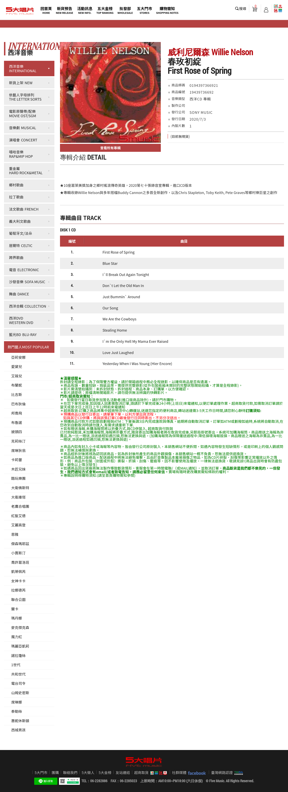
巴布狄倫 (18, 403)
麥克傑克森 (20, 627)
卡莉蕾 (16, 459)
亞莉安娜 (18, 357)
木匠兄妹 (18, 469)
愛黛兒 (16, 366)
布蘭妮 (16, 385)
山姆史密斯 (20, 692)
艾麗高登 (18, 524)
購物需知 (167, 10)
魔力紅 (16, 636)
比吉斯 (16, 394)
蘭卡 (14, 608)
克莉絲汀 (18, 441)
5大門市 (41, 772)
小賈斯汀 (18, 552)
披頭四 (16, 431)
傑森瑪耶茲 (20, 543)
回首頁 (46, 10)
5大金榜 (105, 772)
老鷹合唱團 (20, 506)
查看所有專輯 (110, 147)
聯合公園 (18, 599)
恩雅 (14, 534)
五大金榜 (105, 10)
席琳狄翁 (18, 450)
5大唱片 (20, 11)
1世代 (15, 664)
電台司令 (18, 683)
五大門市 (144, 10)
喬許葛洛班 (20, 562)
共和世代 (18, 674)
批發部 (125, 10)
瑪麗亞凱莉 (20, 646)
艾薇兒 (16, 375)
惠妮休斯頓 (20, 720)
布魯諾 (16, 422)
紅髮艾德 (18, 515)
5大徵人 (88, 772)
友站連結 (123, 772)
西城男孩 (18, 729)
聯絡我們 (70, 772)
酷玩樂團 (18, 478)
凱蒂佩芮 (18, 571)
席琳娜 (16, 702)
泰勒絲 (16, 711)
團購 (55, 772)
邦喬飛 (16, 413)
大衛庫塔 (18, 497)
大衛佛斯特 (20, 487)
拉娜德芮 (18, 590)
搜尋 (242, 8)
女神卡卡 (18, 580)
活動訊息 (84, 10)
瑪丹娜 (16, 618)
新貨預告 (64, 10)
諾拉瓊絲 (18, 655)
